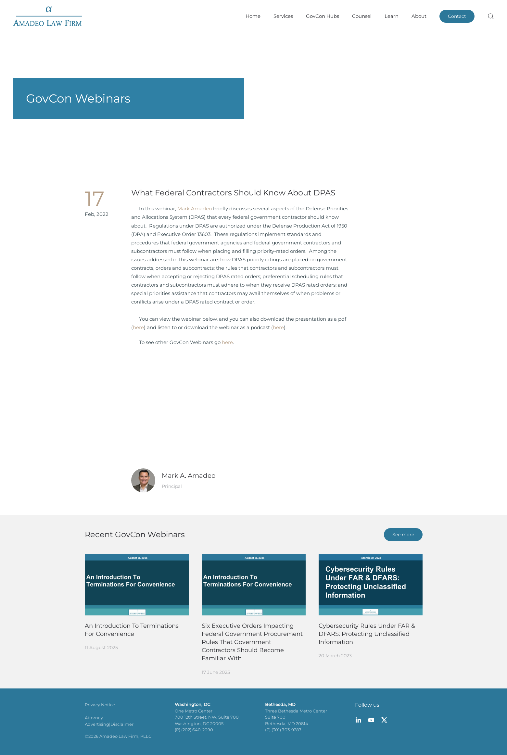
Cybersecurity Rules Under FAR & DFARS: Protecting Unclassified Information (367, 634)
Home (253, 16)
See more (403, 535)
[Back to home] (47, 16)
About (419, 16)
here (138, 327)
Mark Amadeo (194, 208)
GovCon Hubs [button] (322, 16)
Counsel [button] (362, 16)
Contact (457, 16)
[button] (491, 16)
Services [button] (283, 16)
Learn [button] (392, 16)
